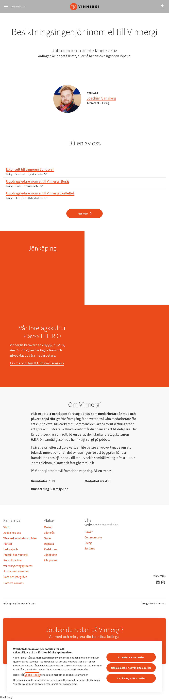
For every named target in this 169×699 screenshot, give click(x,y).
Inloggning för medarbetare (19, 603)
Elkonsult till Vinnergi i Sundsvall (84, 169)
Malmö (48, 527)
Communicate (93, 537)
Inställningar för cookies (131, 678)
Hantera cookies (13, 583)
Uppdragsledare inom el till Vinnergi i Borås (84, 181)
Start (6, 527)
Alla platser (51, 560)
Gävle (47, 538)
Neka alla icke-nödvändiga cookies (131, 667)
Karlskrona (50, 549)
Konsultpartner (12, 560)
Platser (7, 544)
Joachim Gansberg (101, 98)
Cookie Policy (32, 674)
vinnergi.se (159, 575)
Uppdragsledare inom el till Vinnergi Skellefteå (84, 193)
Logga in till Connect (154, 603)
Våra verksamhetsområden (20, 538)
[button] (162, 6)
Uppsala (49, 544)
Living (88, 543)
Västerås (49, 532)
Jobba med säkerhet (16, 571)
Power (88, 532)
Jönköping (50, 555)
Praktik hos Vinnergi (15, 555)
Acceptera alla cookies (131, 657)
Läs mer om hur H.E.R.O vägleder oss (37, 363)
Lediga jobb (10, 549)
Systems (89, 548)
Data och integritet (15, 577)
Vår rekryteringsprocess (18, 566)
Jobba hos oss (12, 532)
